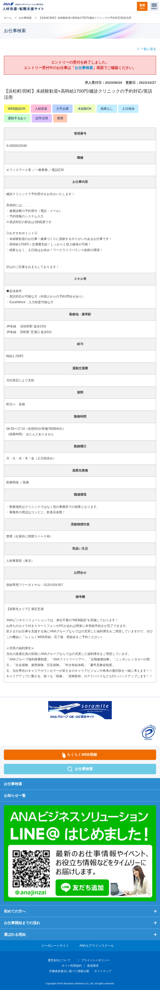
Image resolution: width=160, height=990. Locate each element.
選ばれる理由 (15, 934)
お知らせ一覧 (15, 795)
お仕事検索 (25, 17)
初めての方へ (15, 911)
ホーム (8, 17)
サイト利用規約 (72, 965)
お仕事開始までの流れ (22, 923)
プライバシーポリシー (95, 960)
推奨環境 (93, 965)
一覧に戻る (148, 49)
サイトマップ (102, 971)
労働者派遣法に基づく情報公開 (69, 971)
